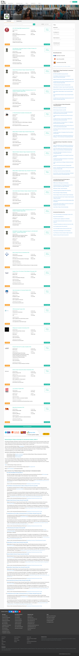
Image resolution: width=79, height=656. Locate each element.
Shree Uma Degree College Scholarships (60, 192)
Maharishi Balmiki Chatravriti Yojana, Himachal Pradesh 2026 (24, 151)
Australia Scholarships (18, 620)
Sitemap (15, 641)
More (40, 3)
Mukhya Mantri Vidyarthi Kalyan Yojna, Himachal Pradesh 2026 (24, 170)
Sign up (74, 1)
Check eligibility (46, 44)
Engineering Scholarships (6, 620)
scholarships (21, 446)
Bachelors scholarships (19, 454)
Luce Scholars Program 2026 (18, 388)
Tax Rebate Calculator (50, 620)
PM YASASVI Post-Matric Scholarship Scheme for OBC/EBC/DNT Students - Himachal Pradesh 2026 (25, 232)
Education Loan (20, 3)
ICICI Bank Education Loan (31, 628)
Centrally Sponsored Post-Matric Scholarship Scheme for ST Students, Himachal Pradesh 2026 (24, 210)
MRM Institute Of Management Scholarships (60, 182)
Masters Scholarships (5, 626)
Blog (27, 3)
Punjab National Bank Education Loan (33, 625)
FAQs (2, 643)
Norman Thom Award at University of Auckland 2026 (62, 165)
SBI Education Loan (30, 617)
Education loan (19, 21)
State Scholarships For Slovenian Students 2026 (22, 290)
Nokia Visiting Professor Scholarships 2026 (21, 252)
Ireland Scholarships (18, 623)
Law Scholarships (5, 622)
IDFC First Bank (44, 474)
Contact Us (34, 3)
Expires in (47, 30)
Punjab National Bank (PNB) (59, 62)
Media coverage (16, 640)
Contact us (3, 644)
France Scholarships (18, 625)
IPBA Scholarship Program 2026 (19, 309)
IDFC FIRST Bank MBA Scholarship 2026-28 (21, 28)
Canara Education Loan (31, 622)
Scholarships (11, 3)
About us (3, 638)
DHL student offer (32, 466)
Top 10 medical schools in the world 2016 (60, 226)
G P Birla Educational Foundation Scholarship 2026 (22, 112)
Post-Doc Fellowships (5, 629)
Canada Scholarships (18, 622)
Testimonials (4, 641)
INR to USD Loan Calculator (51, 617)
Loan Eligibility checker (50, 622)
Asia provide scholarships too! (58, 216)
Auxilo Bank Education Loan (32, 626)
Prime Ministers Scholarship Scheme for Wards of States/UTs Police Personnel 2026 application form (26, 496)
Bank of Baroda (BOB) (58, 59)
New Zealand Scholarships (19, 626)
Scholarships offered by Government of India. (34, 498)
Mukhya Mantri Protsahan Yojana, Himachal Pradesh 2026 (23, 131)
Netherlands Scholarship (18, 628)
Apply (6, 464)
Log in (71, 1)
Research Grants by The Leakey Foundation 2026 (22, 346)
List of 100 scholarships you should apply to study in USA (63, 214)
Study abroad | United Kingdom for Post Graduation (62, 230)
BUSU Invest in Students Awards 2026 (59, 107)
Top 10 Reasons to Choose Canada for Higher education (62, 232)
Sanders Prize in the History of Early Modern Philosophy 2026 (25, 271)
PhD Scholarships (5, 628)
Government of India (10, 503)
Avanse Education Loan (31, 620)
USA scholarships (11, 468)
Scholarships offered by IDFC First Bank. (33, 483)
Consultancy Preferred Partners (31, 641)
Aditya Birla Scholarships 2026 (18, 407)
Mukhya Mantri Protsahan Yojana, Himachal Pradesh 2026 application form (33, 550)
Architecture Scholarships (6, 617)
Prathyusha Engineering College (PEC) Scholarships (62, 190)
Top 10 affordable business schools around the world (62, 228)
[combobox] (63, 29)
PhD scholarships (18, 456)
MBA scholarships (5, 623)
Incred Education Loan (31, 623)
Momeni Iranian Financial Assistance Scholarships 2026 (23, 369)
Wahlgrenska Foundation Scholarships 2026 (21, 327)
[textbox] (64, 34)
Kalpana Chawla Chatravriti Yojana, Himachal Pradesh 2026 (24, 69)
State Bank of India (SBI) (59, 55)
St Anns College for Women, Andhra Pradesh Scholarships (63, 194)
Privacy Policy (16, 638)
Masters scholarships (19, 455)
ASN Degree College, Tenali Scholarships (60, 188)
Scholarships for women (6, 631)
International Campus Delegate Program (31, 639)
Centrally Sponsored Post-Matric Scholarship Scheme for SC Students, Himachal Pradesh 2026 (24, 91)
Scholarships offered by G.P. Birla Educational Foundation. (36, 540)
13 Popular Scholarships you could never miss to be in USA (63, 224)
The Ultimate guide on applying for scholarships (61, 218)
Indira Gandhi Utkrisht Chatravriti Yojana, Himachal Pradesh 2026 (25, 190)
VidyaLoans (29, 629)
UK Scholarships (17, 617)
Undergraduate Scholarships (6, 625)
